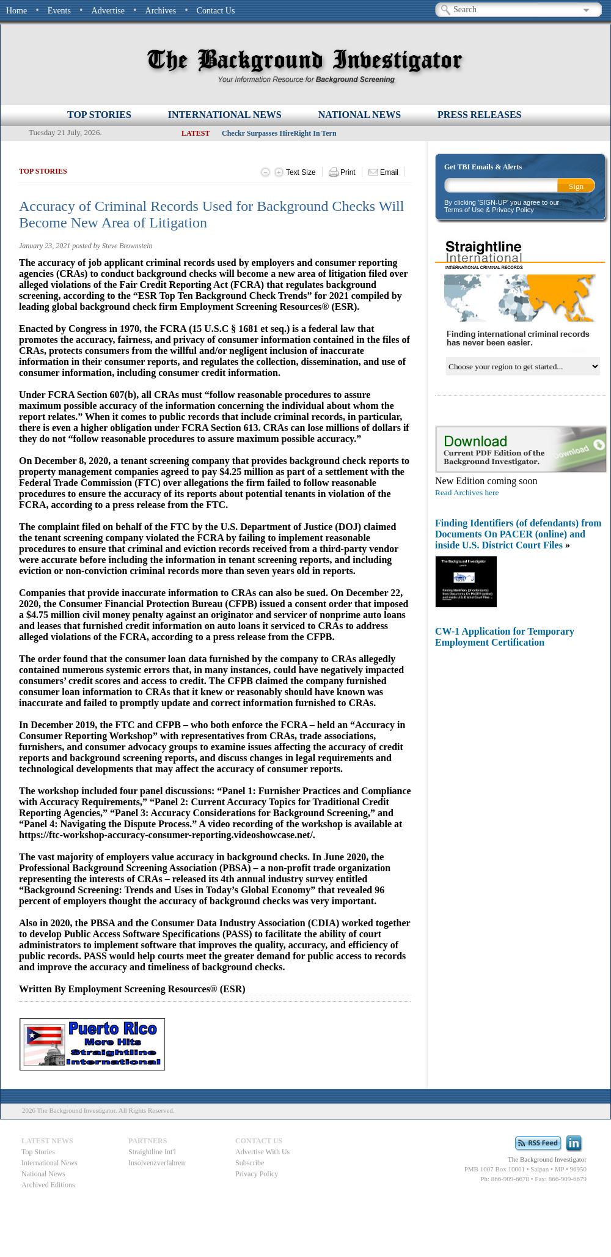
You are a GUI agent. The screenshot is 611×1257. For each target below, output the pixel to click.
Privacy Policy (256, 1174)
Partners (147, 1141)
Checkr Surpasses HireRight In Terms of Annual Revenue (312, 133)
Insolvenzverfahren (156, 1163)
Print (342, 172)
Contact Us (216, 10)
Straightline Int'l (152, 1152)
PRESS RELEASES (479, 114)
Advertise (108, 10)
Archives (161, 10)
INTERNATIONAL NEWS (225, 114)
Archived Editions (48, 1185)
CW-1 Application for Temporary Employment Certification (504, 636)
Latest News (47, 1141)
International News (49, 1163)
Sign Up (576, 187)
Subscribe (249, 1163)
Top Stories (99, 114)
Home (16, 10)
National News (43, 1174)
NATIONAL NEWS (359, 114)
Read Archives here (467, 492)
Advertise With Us (262, 1152)
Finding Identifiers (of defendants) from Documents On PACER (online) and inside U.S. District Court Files (518, 534)
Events (59, 10)
